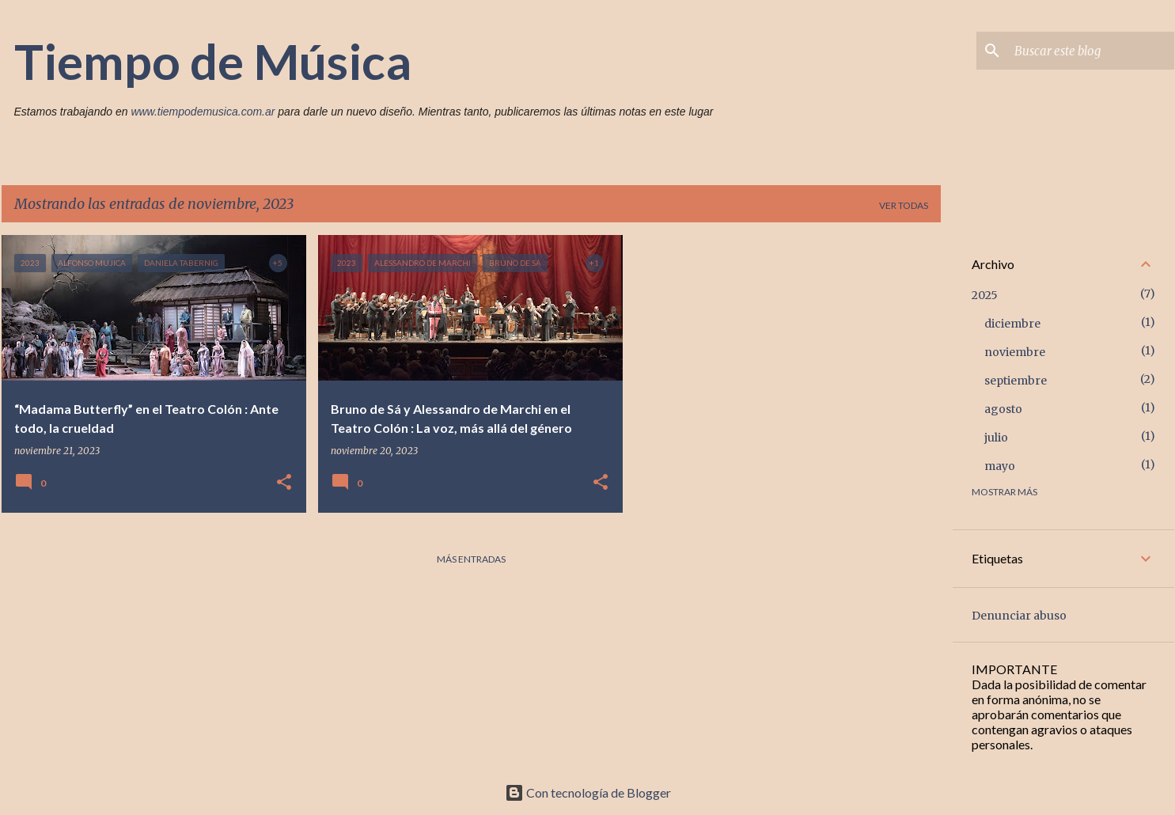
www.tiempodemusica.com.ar (203, 111)
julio (996, 437)
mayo (999, 466)
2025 (985, 295)
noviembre (1014, 352)
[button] (284, 483)
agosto (1003, 409)
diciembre (1012, 324)
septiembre (1015, 380)
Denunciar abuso (1019, 615)
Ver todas (903, 205)
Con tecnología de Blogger (588, 792)
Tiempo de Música (212, 61)
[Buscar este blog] (1091, 51)
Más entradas (471, 559)
